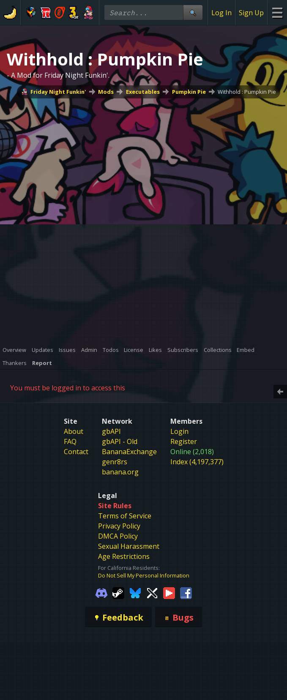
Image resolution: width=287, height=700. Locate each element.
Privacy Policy (119, 526)
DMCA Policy (118, 536)
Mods (106, 91)
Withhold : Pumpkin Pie (247, 91)
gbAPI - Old (119, 441)
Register (183, 441)
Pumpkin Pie (189, 91)
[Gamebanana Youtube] (169, 592)
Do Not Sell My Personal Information (143, 575)
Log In (221, 12)
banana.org (120, 472)
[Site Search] (192, 12)
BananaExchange (129, 451)
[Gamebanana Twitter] (152, 592)
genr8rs (114, 461)
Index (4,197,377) (197, 461)
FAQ (70, 441)
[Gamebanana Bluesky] (135, 592)
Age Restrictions (124, 556)
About (73, 431)
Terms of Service (124, 515)
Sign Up (251, 12)
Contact (76, 451)
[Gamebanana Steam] (118, 592)
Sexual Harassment (128, 546)
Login (179, 431)
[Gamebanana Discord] (101, 592)
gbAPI (111, 431)
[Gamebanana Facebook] (186, 592)
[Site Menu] (277, 12)
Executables (143, 91)
